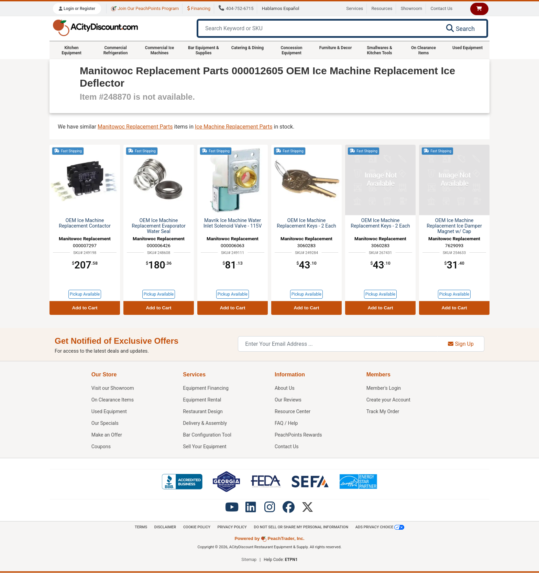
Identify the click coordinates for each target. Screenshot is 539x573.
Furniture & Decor (335, 47)
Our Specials (105, 423)
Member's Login (384, 388)
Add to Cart (84, 307)
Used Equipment (467, 47)
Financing (198, 8)
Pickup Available (85, 294)
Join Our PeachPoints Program (145, 8)
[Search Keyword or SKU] (318, 28)
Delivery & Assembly (205, 423)
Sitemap (248, 560)
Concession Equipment (291, 50)
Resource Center (293, 412)
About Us (285, 388)
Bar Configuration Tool (207, 435)
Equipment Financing (206, 388)
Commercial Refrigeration (115, 50)
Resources (382, 8)
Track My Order (383, 412)
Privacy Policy (232, 527)
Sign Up (461, 344)
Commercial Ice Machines (159, 50)
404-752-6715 (236, 8)
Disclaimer (163, 527)
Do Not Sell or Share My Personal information (302, 527)
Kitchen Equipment (71, 50)
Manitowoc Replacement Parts (135, 126)
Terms (138, 527)
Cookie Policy (195, 527)
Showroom (411, 8)
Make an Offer (106, 435)
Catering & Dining (247, 47)
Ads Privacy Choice (382, 527)
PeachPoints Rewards (299, 435)
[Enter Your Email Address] (338, 344)
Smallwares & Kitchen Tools (379, 50)
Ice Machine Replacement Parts (234, 126)
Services (354, 8)
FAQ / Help (286, 423)
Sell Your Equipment (205, 447)
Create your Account (388, 400)
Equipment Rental (202, 400)
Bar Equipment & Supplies (203, 50)
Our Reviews (288, 400)
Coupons (101, 447)
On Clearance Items (423, 50)
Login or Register (77, 8)
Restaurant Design (203, 412)
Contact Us (442, 8)
